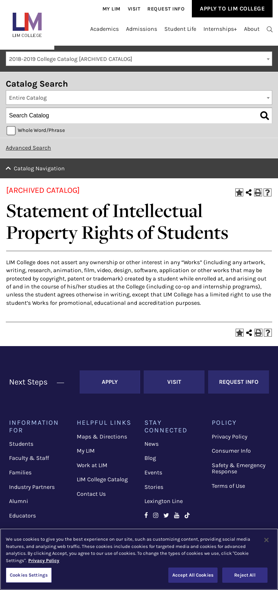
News (151, 443)
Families (20, 472)
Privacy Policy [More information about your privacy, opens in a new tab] (43, 560)
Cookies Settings (29, 575)
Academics (104, 28)
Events (153, 472)
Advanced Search (28, 147)
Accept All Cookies (193, 575)
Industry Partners (32, 486)
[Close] (266, 540)
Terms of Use (228, 485)
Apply (110, 381)
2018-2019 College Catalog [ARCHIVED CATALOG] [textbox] (70, 58)
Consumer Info (231, 450)
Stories (153, 486)
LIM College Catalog (102, 479)
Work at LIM (92, 465)
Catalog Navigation (39, 168)
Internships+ (220, 28)
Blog (150, 457)
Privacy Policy (229, 436)
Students (21, 443)
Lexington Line (163, 501)
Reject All (244, 575)
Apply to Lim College (232, 8)
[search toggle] (270, 29)
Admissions (141, 28)
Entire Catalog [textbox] (28, 97)
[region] (139, 559)
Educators (22, 515)
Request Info (166, 9)
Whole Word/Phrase (41, 130)
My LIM (86, 450)
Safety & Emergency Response (238, 468)
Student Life (180, 28)
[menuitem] (111, 9)
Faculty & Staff (29, 457)
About (252, 28)
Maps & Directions (102, 436)
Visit (134, 9)
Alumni (18, 501)
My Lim (111, 9)
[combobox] (139, 58)
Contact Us (91, 493)
